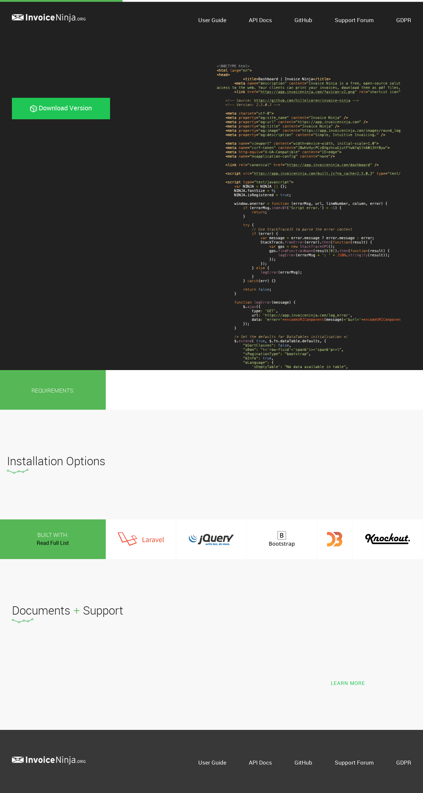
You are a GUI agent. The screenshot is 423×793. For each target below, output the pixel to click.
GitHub (303, 20)
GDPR (403, 20)
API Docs (260, 20)
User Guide (212, 20)
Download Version (61, 107)
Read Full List (53, 543)
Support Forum (354, 20)
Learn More (348, 683)
